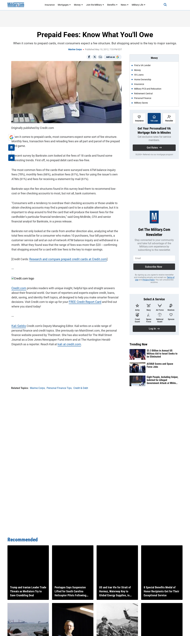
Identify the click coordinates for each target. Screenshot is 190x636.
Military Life (138, 5)
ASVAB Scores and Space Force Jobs (160, 365)
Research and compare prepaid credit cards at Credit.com (65, 258)
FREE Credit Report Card (83, 301)
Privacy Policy (149, 280)
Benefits (112, 5)
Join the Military (95, 5)
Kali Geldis (17, 325)
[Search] (164, 4)
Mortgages (64, 5)
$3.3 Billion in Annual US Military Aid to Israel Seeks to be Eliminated (162, 353)
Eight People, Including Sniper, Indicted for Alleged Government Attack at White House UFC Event (162, 380)
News (125, 5)
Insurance (50, 5)
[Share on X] (94, 57)
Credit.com (18, 287)
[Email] (100, 57)
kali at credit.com (50, 344)
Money (78, 5)
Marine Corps (75, 49)
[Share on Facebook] (88, 57)
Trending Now (138, 344)
